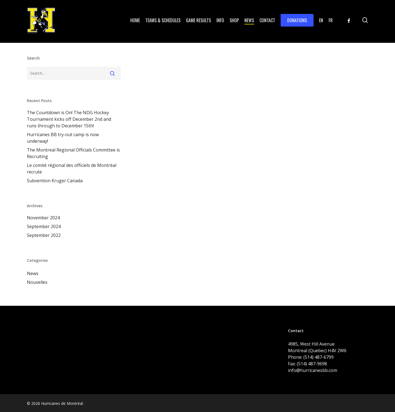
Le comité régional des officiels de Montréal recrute (71, 168)
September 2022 (44, 235)
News (32, 273)
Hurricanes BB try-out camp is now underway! (63, 137)
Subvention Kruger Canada (55, 181)
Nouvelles (37, 282)
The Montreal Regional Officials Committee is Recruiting (73, 153)
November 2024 (43, 218)
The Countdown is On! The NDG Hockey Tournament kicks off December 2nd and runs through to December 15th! (69, 119)
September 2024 (44, 226)
